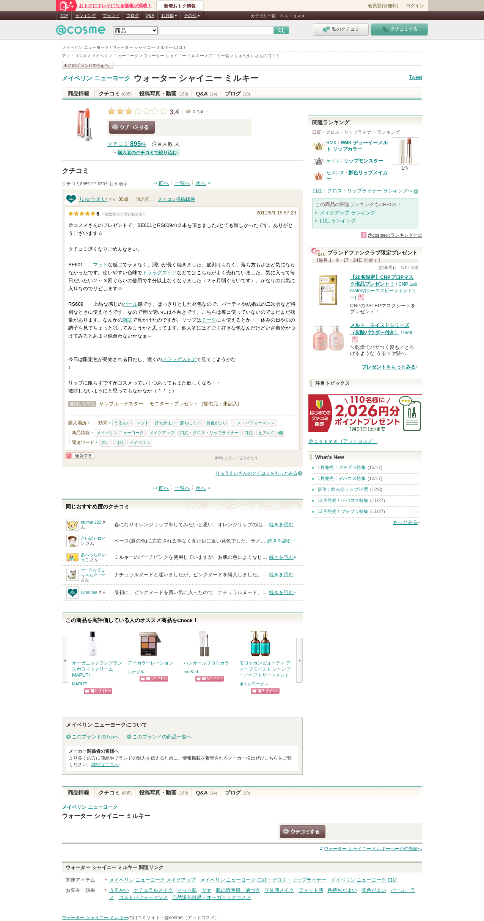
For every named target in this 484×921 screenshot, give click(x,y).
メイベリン (139, 442)
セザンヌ (335, 172)
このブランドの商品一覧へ (162, 737)
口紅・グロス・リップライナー (209, 432)
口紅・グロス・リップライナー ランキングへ (363, 191)
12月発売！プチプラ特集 (342, 511)
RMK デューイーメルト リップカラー (357, 146)
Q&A (150, 15)
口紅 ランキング (338, 221)
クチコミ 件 (126, 144)
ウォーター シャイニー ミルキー (196, 78)
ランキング (85, 15)
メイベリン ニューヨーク (96, 78)
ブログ (132, 15)
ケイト (333, 161)
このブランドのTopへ (95, 737)
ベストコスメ (292, 16)
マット (100, 264)
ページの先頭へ (373, 848)
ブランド (111, 15)
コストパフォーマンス (254, 423)
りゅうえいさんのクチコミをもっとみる (256, 473)
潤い (105, 442)
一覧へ (182, 183)
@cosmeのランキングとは (395, 235)
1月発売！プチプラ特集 (341, 467)
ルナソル (136, 671)
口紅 (248, 432)
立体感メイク (279, 890)
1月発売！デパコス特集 (341, 478)
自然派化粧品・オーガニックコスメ (211, 897)
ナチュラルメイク (153, 890)
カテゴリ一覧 (263, 16)
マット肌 (187, 890)
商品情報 (78, 94)
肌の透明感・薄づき (238, 890)
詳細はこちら (105, 764)
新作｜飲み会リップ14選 (342, 489)
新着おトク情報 (180, 6)
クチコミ (115, 94)
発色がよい (216, 423)
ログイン (415, 5)
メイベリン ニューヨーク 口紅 (364, 880)
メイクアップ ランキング (348, 213)
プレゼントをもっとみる (388, 367)
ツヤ (206, 890)
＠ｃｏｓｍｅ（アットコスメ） (342, 441)
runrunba (89, 592)
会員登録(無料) (383, 5)
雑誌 (127, 320)
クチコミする (132, 127)
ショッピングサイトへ (98, 691)
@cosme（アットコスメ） (191, 917)
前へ (164, 183)
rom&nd (191, 671)
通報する (79, 455)
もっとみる (405, 522)
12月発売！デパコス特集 (342, 500)
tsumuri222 (91, 522)
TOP (64, 15)
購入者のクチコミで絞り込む (147, 152)
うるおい (122, 423)
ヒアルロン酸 (270, 432)
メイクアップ (161, 432)
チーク (208, 320)
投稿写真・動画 (163, 94)
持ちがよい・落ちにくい (178, 423)
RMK (331, 142)
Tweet (415, 77)
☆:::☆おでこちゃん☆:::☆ (93, 572)
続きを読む (281, 524)
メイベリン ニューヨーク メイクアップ (152, 880)
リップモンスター (363, 161)
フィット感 (311, 890)
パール (130, 304)
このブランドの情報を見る (87, 65)
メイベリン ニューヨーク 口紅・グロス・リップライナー (263, 880)
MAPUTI (80, 684)
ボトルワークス (254, 684)
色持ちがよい (342, 890)
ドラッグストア (159, 272)
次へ (200, 183)
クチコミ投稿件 (176, 199)
